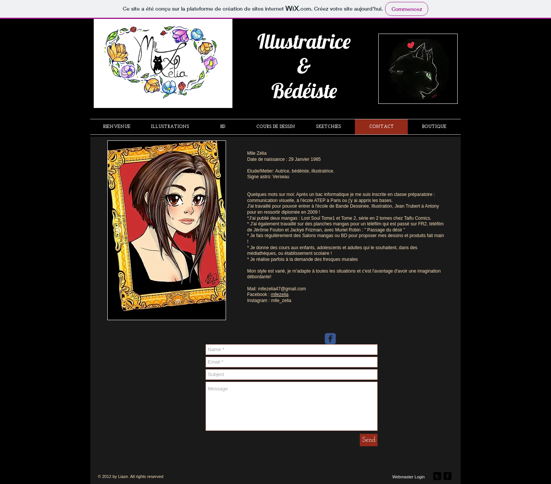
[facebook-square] (447, 476)
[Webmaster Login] (408, 477)
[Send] (369, 440)
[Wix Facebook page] (330, 338)
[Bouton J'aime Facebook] (481, 100)
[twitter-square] (437, 476)
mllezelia (280, 294)
